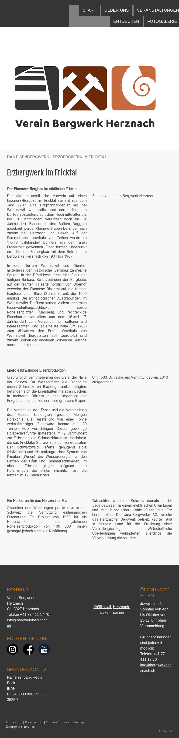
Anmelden (166, 731)
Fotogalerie (93, 17)
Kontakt (126, 17)
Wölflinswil (102, 607)
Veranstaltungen (89, 5)
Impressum (14, 722)
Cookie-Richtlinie (57, 722)
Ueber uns (47, 5)
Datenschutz (34, 722)
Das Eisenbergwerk (141, 5)
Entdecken (57, 17)
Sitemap (78, 722)
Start (20, 5)
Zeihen (118, 612)
